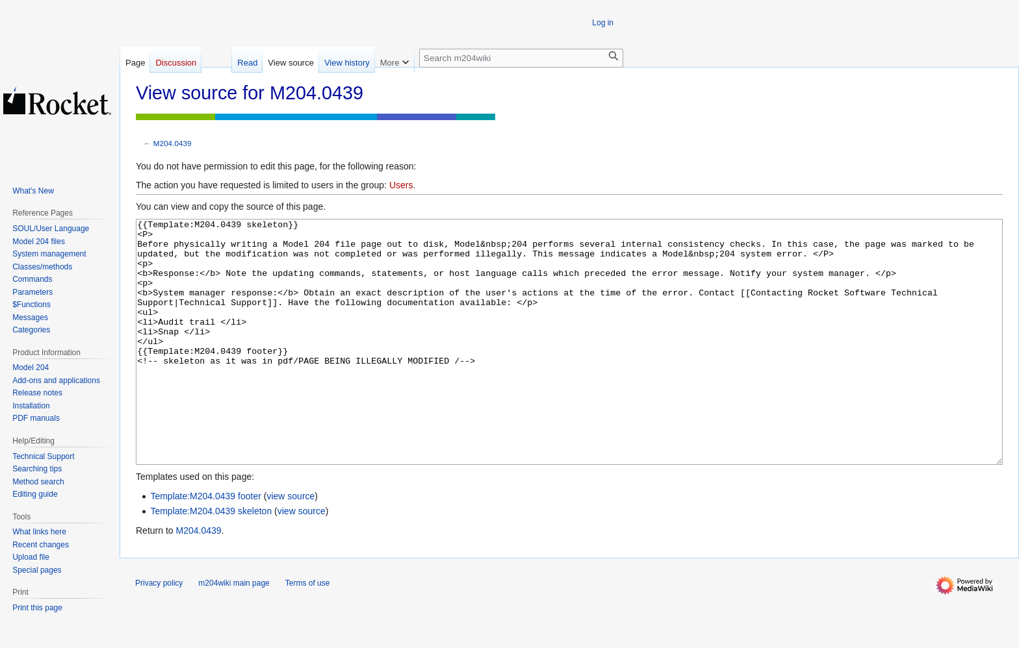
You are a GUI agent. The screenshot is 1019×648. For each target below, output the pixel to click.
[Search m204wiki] (521, 58)
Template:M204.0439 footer (205, 545)
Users (401, 185)
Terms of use (307, 631)
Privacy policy (159, 631)
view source (290, 545)
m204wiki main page (233, 631)
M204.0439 (172, 143)
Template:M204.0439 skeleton (211, 560)
